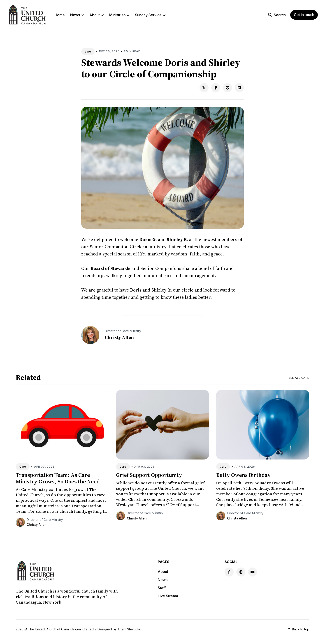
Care (22, 466)
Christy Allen (119, 337)
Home (60, 15)
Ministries (119, 15)
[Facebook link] (229, 572)
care (88, 51)
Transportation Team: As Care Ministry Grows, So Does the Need (58, 478)
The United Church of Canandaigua (54, 629)
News (77, 15)
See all (299, 377)
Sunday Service (150, 15)
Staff (162, 588)
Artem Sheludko (129, 629)
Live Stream (168, 596)
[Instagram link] (240, 572)
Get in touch (304, 14)
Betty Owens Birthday (243, 475)
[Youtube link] (252, 572)
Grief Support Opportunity (149, 475)
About (96, 15)
